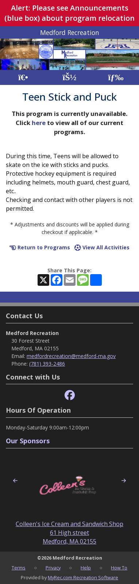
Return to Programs (39, 247)
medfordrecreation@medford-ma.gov (71, 356)
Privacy (53, 567)
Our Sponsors (28, 440)
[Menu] (116, 77)
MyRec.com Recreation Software (83, 577)
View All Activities (102, 247)
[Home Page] (23, 77)
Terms (19, 567)
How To (119, 567)
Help (86, 567)
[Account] (69, 77)
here (39, 122)
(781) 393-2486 (47, 363)
